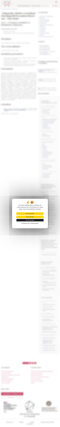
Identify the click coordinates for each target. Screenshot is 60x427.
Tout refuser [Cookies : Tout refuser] (30, 217)
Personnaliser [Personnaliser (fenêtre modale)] (30, 220)
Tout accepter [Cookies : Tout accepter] (29, 213)
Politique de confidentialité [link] (30, 223)
